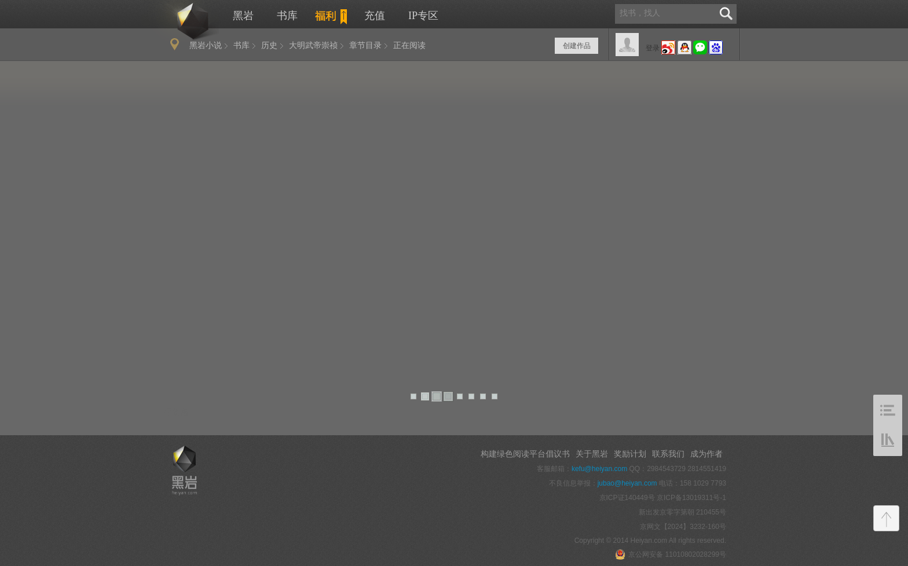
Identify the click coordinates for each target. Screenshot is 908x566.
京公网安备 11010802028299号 (670, 554)
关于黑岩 (592, 453)
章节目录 (365, 45)
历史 (269, 45)
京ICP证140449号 (627, 498)
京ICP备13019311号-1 (691, 498)
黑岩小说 (205, 45)
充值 (374, 15)
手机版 (176, 412)
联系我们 (668, 453)
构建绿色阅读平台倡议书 (525, 453)
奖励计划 (630, 453)
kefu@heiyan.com (599, 469)
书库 (287, 15)
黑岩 (180, 21)
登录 (653, 48)
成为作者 (706, 453)
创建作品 (577, 46)
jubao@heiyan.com (627, 483)
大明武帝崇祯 (313, 45)
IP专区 (423, 15)
